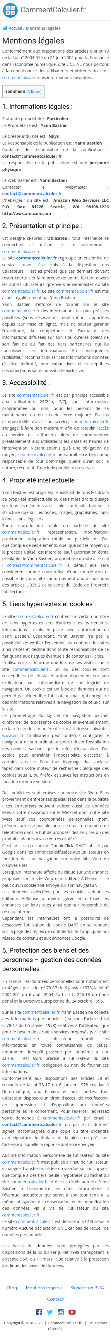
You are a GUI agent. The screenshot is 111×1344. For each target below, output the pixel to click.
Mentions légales (44, 1288)
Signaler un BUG (87, 1288)
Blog (12, 1288)
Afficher (34, 91)
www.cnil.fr (13, 735)
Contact (55, 1299)
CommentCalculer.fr (44, 10)
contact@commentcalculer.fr (32, 193)
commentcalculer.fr (21, 77)
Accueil (15, 28)
